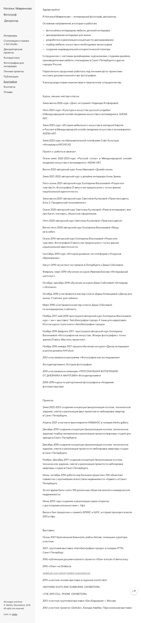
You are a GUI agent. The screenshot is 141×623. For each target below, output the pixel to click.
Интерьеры (10, 35)
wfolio (14, 614)
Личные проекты (14, 71)
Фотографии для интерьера (14, 64)
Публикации (11, 76)
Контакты (9, 86)
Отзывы (8, 92)
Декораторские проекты (13, 50)
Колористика (11, 57)
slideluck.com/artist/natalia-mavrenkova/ (67, 573)
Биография (10, 81)
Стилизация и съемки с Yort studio (16, 42)
